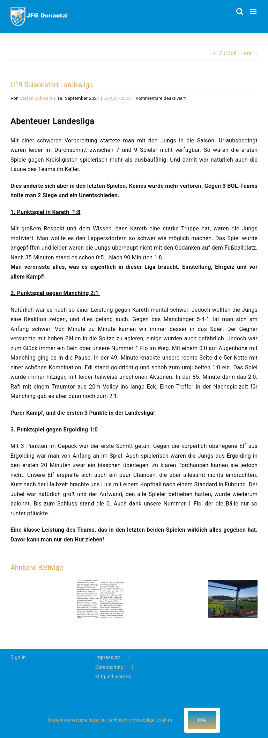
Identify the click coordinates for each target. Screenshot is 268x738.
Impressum (108, 657)
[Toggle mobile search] (239, 11)
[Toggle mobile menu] (254, 11)
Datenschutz (109, 667)
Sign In (18, 657)
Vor (247, 53)
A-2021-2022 (117, 98)
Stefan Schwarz (36, 98)
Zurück (227, 53)
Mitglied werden (113, 676)
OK (202, 720)
